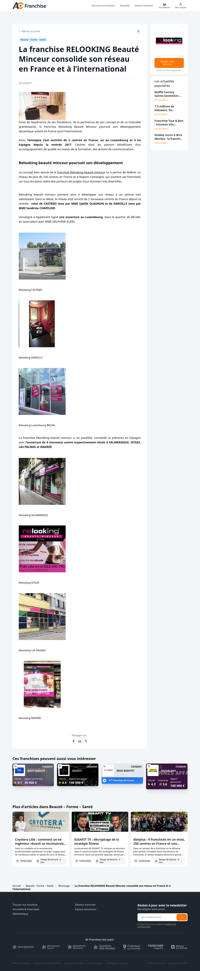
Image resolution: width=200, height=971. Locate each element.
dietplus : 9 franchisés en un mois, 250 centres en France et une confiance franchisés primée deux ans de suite (159, 845)
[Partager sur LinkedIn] (79, 741)
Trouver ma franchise (24, 904)
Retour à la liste (29, 31)
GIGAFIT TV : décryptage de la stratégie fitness (96, 841)
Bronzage (64, 886)
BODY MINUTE (36, 770)
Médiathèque (20, 914)
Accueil (16, 886)
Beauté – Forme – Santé (39, 886)
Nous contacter (95, 963)
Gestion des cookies (74, 963)
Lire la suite (162, 99)
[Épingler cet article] (138, 31)
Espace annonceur (86, 909)
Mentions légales (21, 963)
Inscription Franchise (117, 963)
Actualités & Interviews (25, 909)
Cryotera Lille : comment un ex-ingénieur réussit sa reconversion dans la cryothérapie (40, 843)
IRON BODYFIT (125, 770)
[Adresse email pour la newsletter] (156, 917)
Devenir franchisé (85, 904)
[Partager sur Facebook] (73, 741)
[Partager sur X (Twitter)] (85, 741)
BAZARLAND (168, 770)
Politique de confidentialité (47, 963)
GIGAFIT (77, 770)
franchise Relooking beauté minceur (81, 172)
